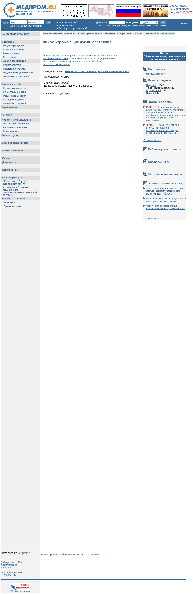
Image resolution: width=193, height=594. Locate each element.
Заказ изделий (90, 554)
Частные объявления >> (165, 174)
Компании (57, 33)
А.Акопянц (6, 567)
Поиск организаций (52, 554)
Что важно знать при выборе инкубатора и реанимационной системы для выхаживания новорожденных (162, 129)
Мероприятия (87, 33)
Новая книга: (165, 191)
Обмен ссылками (20, 590)
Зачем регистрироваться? (73, 28)
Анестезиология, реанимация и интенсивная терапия (97, 71)
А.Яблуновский (9, 565)
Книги (129, 33)
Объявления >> (159, 161)
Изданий (151, 93)
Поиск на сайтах (151, 33)
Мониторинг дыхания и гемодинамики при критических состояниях (166, 199)
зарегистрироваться (56, 64)
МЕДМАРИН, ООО (156, 74)
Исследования (167, 33)
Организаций (153, 90)
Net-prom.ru (24, 553)
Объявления (109, 33)
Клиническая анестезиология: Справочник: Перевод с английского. (165, 207)
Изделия (47, 33)
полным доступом (55, 58)
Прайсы (68, 33)
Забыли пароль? (68, 22)
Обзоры (121, 33)
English (184, 23)
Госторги (138, 33)
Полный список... (152, 140)
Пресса (98, 33)
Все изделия (72, 554)
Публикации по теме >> (164, 149)
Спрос (76, 33)
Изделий (151, 85)
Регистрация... (66, 25)
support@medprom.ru (12, 572)
